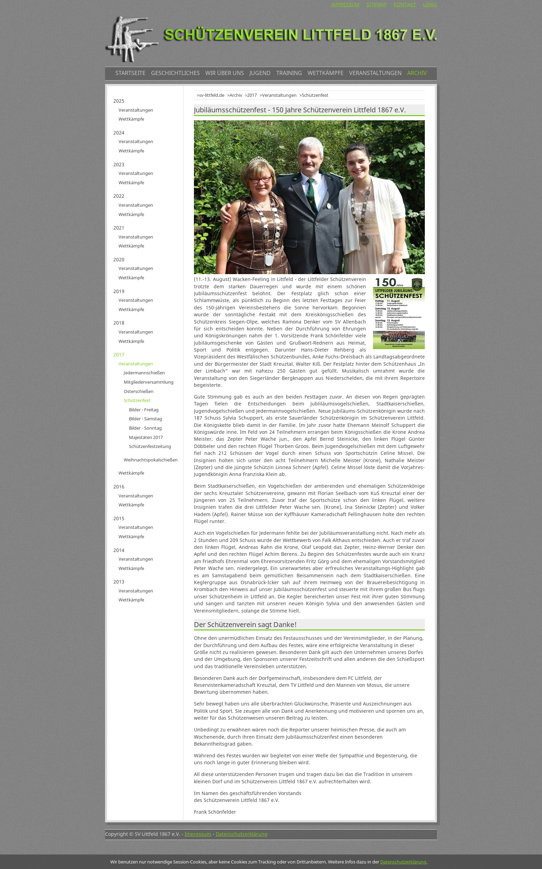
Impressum (345, 4)
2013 (118, 581)
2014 (118, 550)
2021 (118, 227)
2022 (118, 196)
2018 (118, 322)
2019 (118, 291)
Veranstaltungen (375, 73)
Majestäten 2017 (146, 437)
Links (430, 4)
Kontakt (405, 4)
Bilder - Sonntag (145, 428)
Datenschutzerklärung (242, 834)
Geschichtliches (175, 73)
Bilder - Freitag (144, 410)
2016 (118, 486)
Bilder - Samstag (145, 418)
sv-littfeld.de (211, 95)
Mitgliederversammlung (149, 382)
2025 (118, 100)
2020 (118, 259)
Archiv (417, 73)
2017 (252, 95)
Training (289, 73)
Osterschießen (138, 391)
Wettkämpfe (326, 73)
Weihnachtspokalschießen (151, 460)
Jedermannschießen (144, 373)
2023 (118, 164)
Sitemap (376, 4)
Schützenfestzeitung (150, 446)
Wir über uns (224, 73)
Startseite (130, 73)
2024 (118, 132)
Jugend (260, 73)
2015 (118, 518)
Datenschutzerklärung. (403, 862)
